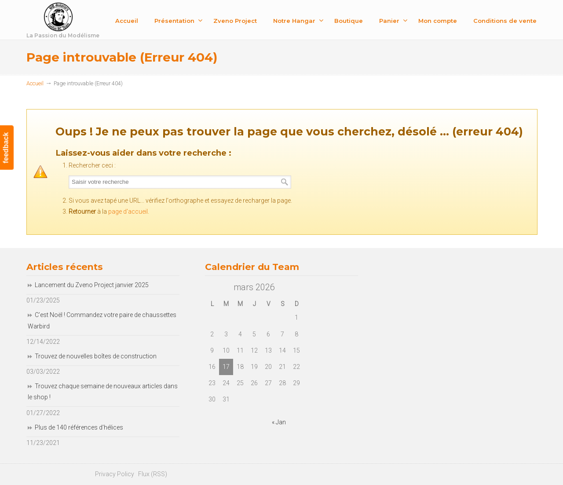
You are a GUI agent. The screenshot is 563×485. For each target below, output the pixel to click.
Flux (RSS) (152, 474)
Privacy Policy (114, 474)
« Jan (279, 422)
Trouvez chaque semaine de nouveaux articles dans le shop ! (103, 392)
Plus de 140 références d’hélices (79, 427)
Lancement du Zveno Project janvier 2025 (92, 284)
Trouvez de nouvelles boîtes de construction (96, 356)
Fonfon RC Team (86, 21)
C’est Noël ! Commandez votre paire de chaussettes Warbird (102, 320)
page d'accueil (128, 211)
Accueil (35, 83)
